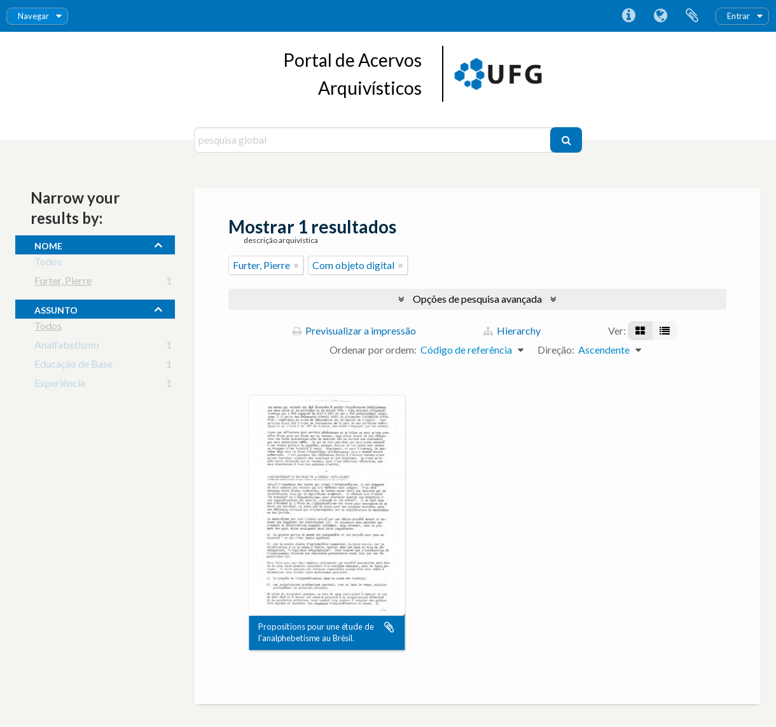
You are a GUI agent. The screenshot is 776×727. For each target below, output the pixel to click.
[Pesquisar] (566, 140)
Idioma (660, 16)
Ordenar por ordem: (373, 349)
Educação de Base (73, 366)
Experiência (59, 385)
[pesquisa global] (373, 140)
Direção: (555, 349)
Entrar (738, 16)
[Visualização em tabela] (664, 330)
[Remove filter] (296, 265)
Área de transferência (692, 16)
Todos (48, 264)
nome (48, 244)
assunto (56, 308)
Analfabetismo (66, 347)
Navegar (33, 16)
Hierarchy (512, 330)
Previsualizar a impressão (354, 330)
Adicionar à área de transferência (389, 627)
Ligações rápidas (628, 16)
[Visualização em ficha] (640, 330)
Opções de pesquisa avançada (477, 299)
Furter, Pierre (63, 283)
